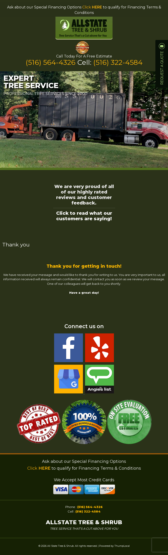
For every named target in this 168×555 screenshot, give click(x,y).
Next (162, 119)
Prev (6, 119)
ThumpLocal (122, 545)
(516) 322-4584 (118, 62)
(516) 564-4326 (51, 62)
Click (92, 7)
